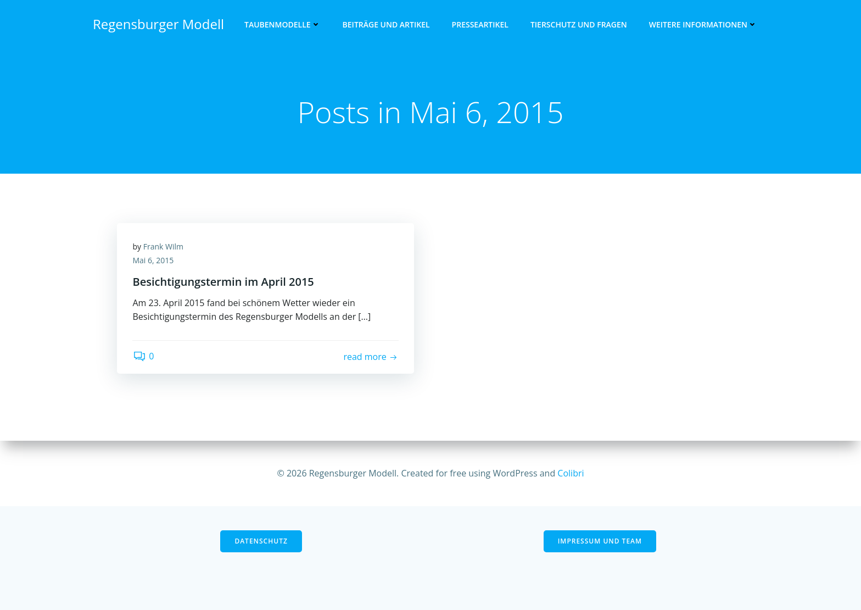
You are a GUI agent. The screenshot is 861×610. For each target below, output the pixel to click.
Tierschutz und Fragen (579, 25)
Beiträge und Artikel (387, 25)
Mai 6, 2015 (154, 262)
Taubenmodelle (283, 25)
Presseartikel (480, 25)
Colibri (570, 473)
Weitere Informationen (704, 25)
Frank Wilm (164, 247)
